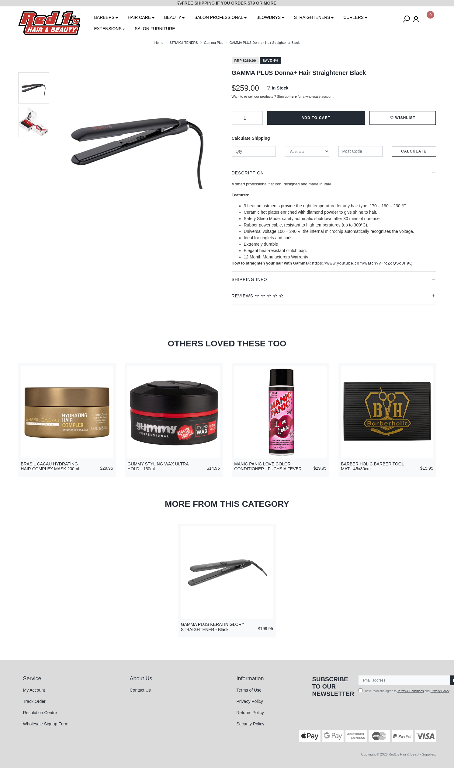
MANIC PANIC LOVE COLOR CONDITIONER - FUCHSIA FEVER (268, 466)
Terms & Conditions (410, 691)
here (293, 96)
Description (248, 172)
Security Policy (251, 723)
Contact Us (140, 690)
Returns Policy (250, 712)
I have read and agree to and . (404, 690)
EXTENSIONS (108, 28)
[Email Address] (405, 680)
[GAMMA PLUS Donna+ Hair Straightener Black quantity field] (247, 118)
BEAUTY (172, 17)
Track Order (34, 701)
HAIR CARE (139, 17)
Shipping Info (249, 279)
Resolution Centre (40, 712)
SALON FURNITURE (155, 28)
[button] (402, 118)
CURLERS (353, 17)
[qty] (254, 151)
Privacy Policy (250, 701)
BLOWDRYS (268, 17)
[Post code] (360, 151)
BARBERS (104, 17)
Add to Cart (316, 118)
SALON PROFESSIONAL (218, 17)
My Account (34, 690)
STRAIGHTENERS (312, 17)
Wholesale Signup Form (45, 723)
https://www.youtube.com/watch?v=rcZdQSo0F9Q (362, 263)
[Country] (307, 151)
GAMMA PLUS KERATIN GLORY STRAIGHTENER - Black (212, 627)
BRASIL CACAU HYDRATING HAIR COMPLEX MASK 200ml (50, 466)
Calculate (413, 151)
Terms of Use (249, 690)
